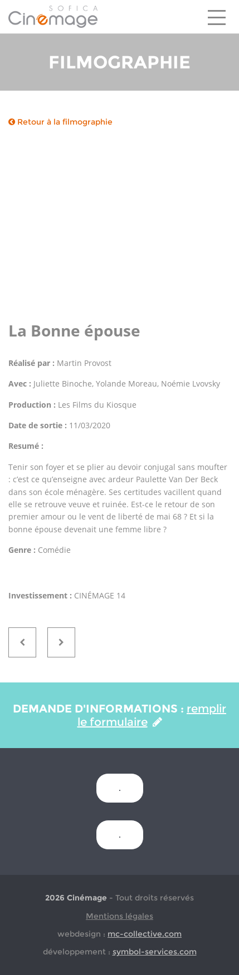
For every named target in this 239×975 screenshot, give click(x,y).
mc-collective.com (145, 934)
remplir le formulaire (152, 715)
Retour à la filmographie (60, 122)
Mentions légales (119, 916)
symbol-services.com (155, 952)
